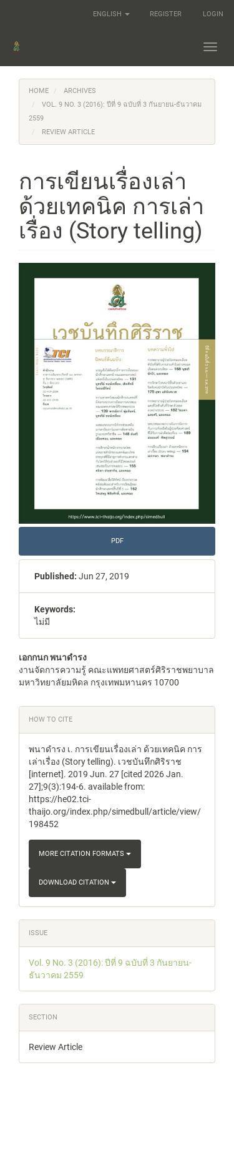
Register (166, 14)
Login (213, 14)
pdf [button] (117, 541)
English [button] (111, 14)
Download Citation (77, 882)
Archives (80, 91)
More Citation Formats (85, 854)
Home (39, 91)
